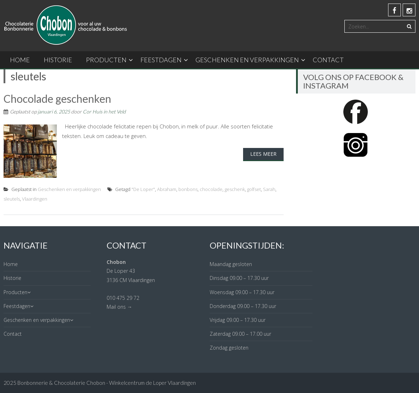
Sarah (269, 189)
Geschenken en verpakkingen (247, 60)
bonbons (188, 189)
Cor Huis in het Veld (104, 111)
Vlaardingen (34, 199)
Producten (106, 60)
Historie (58, 60)
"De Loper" (143, 189)
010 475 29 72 (123, 297)
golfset (254, 189)
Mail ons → (119, 306)
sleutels (12, 199)
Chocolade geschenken (57, 98)
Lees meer (263, 153)
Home (20, 60)
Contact (328, 60)
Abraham (166, 189)
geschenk (235, 189)
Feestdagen (161, 60)
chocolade (211, 189)
